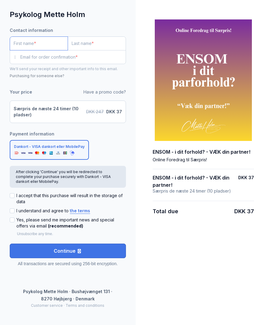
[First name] (39, 43)
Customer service (47, 305)
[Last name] (97, 43)
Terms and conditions (85, 305)
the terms (80, 210)
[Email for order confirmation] (73, 57)
